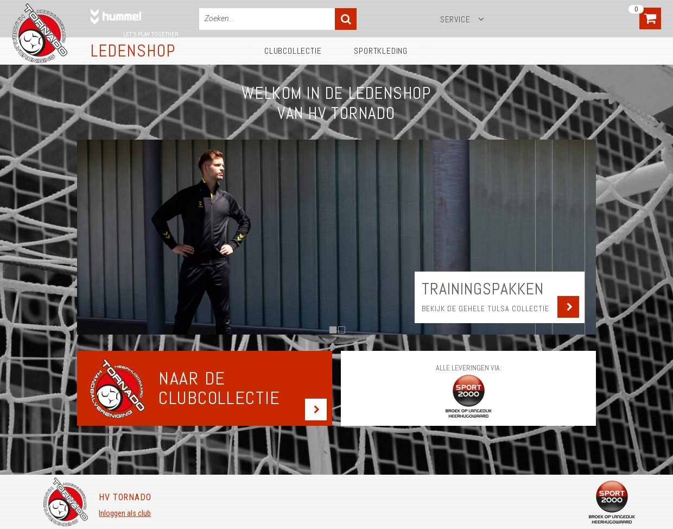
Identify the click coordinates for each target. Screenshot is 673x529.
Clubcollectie (292, 50)
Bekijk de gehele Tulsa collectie (485, 308)
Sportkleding (381, 50)
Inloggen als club (125, 513)
